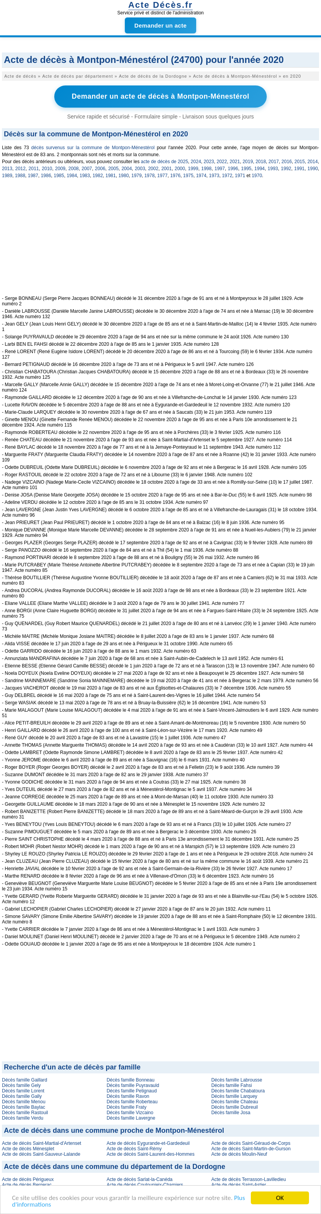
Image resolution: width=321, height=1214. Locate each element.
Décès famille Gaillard (24, 1080)
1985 (59, 175)
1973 (214, 175)
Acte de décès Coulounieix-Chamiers (145, 1185)
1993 (273, 168)
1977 (162, 175)
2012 (20, 168)
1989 (7, 175)
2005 (113, 168)
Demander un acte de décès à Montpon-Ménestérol (160, 96)
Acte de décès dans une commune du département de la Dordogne (114, 1166)
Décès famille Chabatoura (238, 1091)
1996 (233, 168)
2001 (166, 168)
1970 (257, 175)
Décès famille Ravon (128, 1096)
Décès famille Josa (230, 1112)
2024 (196, 161)
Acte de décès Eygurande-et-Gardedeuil (148, 1143)
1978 (149, 175)
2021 (235, 161)
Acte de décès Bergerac (27, 1185)
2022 (222, 161)
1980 (123, 175)
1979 (136, 175)
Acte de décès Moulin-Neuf (239, 1154)
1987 (33, 175)
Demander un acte (161, 25)
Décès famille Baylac (23, 1107)
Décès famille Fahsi (231, 1085)
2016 (286, 161)
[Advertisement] (160, 241)
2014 (312, 161)
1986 (46, 175)
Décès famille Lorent (23, 1091)
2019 (248, 161)
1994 (259, 168)
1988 (20, 175)
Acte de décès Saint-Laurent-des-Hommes (151, 1154)
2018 (260, 161)
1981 (110, 175)
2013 (7, 168)
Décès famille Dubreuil (234, 1107)
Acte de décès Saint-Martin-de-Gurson (251, 1148)
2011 (34, 168)
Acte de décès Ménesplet (28, 1148)
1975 (188, 175)
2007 (87, 168)
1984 (72, 175)
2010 (47, 168)
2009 (60, 168)
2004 (126, 168)
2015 (299, 161)
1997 (219, 168)
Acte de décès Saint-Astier (238, 1185)
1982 (98, 175)
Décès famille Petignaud (132, 1091)
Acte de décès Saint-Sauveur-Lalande (41, 1154)
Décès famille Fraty (127, 1107)
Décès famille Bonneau (130, 1080)
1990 (312, 168)
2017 (274, 161)
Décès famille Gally (22, 1096)
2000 (179, 168)
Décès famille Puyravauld (133, 1085)
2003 (140, 168)
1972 (227, 175)
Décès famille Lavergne (131, 1118)
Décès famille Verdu (22, 1118)
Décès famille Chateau (234, 1101)
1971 (240, 175)
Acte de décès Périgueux (28, 1179)
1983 (84, 175)
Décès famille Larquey (234, 1096)
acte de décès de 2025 (164, 161)
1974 (201, 175)
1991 (299, 168)
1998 (206, 168)
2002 (153, 168)
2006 (100, 168)
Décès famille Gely (21, 1085)
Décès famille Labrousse (236, 1080)
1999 (193, 168)
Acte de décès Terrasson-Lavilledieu (248, 1179)
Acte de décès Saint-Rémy (134, 1148)
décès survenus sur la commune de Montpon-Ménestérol (93, 147)
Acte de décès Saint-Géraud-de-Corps (250, 1143)
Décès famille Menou (23, 1101)
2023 (209, 161)
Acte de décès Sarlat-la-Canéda (140, 1179)
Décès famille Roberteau (132, 1101)
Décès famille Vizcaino (130, 1112)
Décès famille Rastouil (25, 1112)
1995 (246, 168)
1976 (175, 175)
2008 (73, 168)
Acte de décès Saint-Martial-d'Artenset (41, 1143)
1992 (286, 168)
